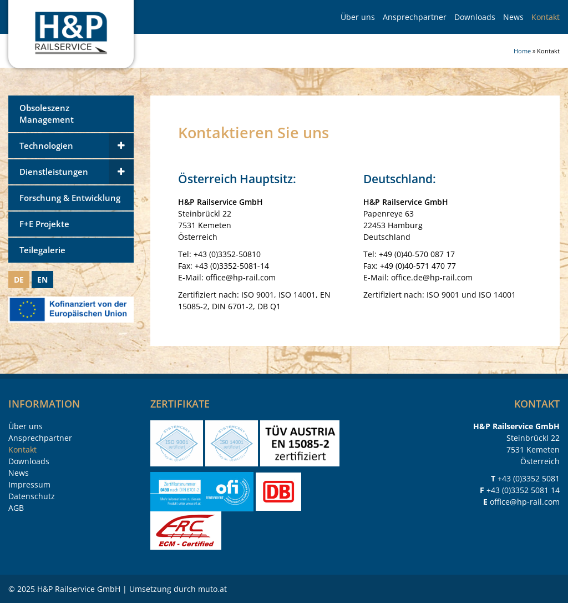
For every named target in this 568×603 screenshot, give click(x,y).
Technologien (46, 146)
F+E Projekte (44, 224)
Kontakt (545, 17)
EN (42, 279)
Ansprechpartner (415, 17)
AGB (16, 507)
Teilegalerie (42, 250)
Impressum (29, 484)
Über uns (358, 17)
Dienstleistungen (53, 172)
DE (19, 279)
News (513, 17)
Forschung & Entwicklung (69, 198)
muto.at (212, 589)
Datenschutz (31, 496)
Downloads (474, 17)
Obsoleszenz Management (46, 113)
